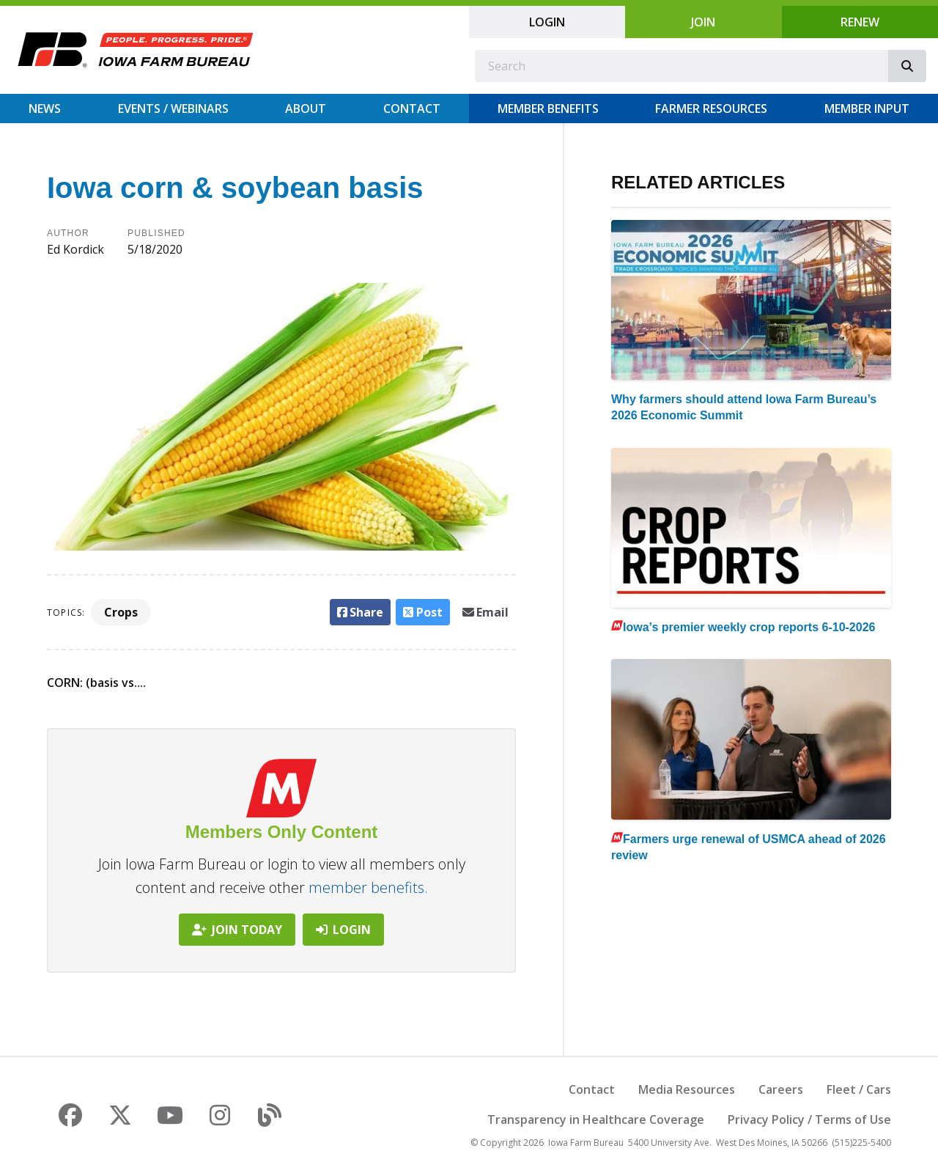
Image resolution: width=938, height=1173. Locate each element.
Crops (121, 612)
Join (703, 22)
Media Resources (686, 1089)
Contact (411, 108)
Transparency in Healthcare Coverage (595, 1119)
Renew (860, 22)
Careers (780, 1089)
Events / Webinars (173, 108)
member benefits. (368, 887)
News (45, 108)
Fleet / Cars (859, 1089)
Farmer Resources (711, 108)
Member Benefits (548, 108)
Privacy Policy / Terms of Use (809, 1119)
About (305, 108)
